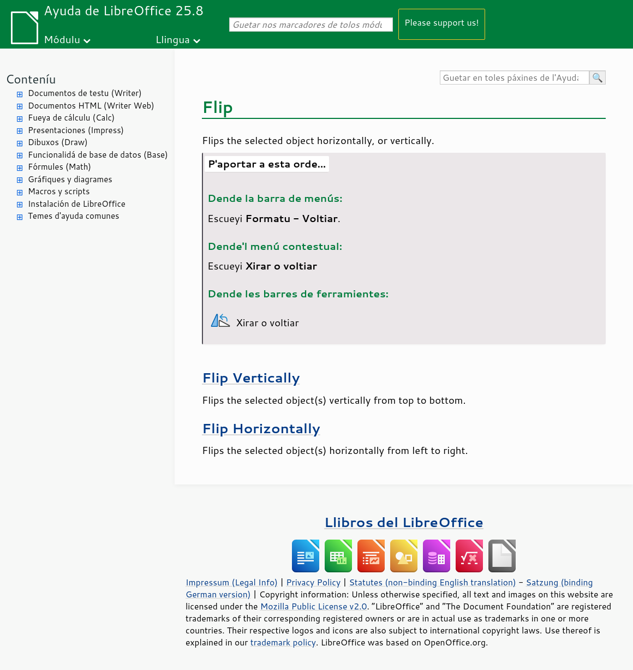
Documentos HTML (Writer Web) (91, 105)
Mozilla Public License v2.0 (313, 606)
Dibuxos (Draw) (58, 142)
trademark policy (283, 642)
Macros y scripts (58, 191)
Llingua (173, 39)
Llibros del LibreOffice (403, 521)
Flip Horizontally (261, 428)
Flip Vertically (251, 377)
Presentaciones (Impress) (76, 130)
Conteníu (30, 78)
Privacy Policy (313, 582)
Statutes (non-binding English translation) (432, 582)
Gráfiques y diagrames (70, 179)
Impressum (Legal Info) (232, 582)
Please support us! (441, 22)
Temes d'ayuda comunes (73, 216)
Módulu (62, 39)
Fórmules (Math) (59, 166)
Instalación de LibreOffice (77, 204)
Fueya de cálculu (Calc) (71, 117)
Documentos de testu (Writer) (85, 93)
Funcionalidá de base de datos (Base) (98, 154)
